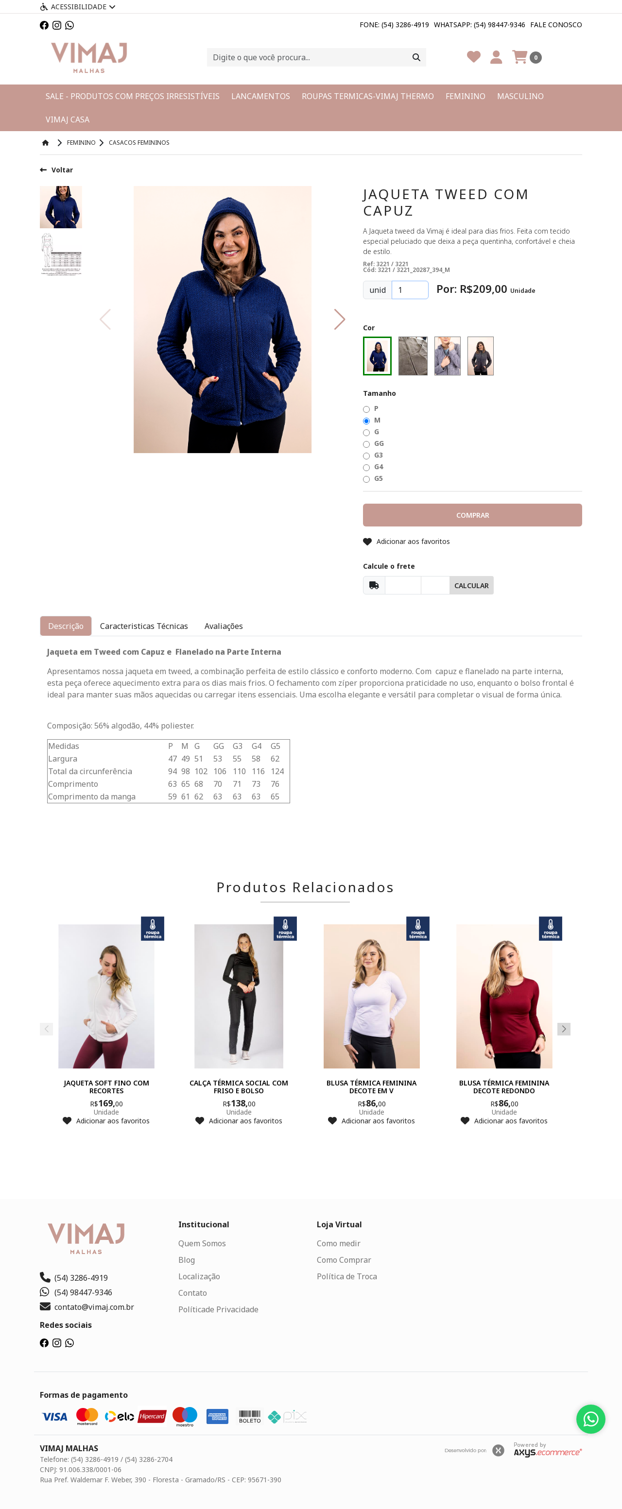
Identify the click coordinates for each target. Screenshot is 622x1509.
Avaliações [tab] (224, 626)
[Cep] (403, 585)
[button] (339, 319)
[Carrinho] (527, 57)
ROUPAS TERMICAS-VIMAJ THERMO (368, 96)
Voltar (56, 169)
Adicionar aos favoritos (406, 541)
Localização (199, 1276)
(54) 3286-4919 (74, 1278)
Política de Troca (347, 1276)
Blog (186, 1260)
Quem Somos (202, 1243)
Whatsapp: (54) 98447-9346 (479, 24)
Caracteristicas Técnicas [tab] (144, 626)
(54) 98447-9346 (76, 1292)
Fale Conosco (556, 24)
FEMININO (465, 96)
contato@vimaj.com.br (87, 1307)
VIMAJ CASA (67, 119)
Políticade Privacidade (218, 1309)
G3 (373, 454)
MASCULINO (520, 96)
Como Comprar (344, 1260)
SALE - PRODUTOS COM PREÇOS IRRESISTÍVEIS (133, 96)
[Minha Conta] (496, 57)
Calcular (471, 585)
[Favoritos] (474, 57)
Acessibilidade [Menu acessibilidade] (78, 6)
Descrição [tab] (66, 626)
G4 (373, 466)
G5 (373, 478)
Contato (192, 1293)
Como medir (339, 1243)
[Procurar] (416, 57)
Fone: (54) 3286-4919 (394, 24)
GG (373, 443)
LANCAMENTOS (260, 96)
